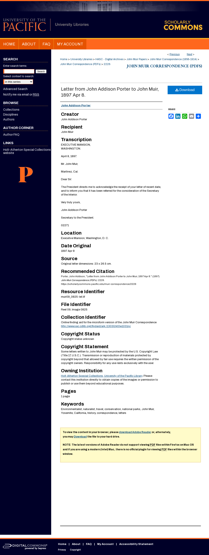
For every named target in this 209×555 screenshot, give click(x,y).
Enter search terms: (15, 65)
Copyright (75, 550)
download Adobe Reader (135, 432)
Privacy (62, 550)
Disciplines (10, 114)
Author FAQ (11, 134)
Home (63, 59)
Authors (9, 119)
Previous (175, 54)
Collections (11, 109)
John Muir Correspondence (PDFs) (80, 64)
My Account (105, 544)
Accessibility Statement (136, 544)
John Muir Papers (136, 59)
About (76, 544)
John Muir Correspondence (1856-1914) (173, 59)
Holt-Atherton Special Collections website (27, 151)
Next (189, 54)
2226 (107, 64)
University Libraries (81, 59)
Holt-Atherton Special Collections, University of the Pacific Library (101, 375)
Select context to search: (18, 76)
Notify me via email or (21, 94)
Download (185, 90)
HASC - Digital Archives (109, 59)
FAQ (89, 544)
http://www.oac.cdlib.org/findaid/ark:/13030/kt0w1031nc (96, 326)
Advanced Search (15, 89)
